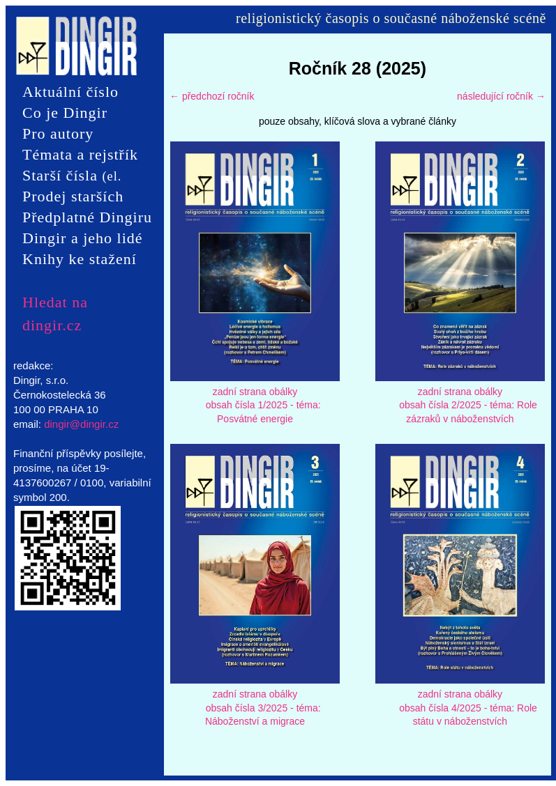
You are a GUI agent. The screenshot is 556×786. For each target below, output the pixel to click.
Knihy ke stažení (79, 259)
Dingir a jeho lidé (82, 238)
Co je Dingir (64, 112)
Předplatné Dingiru (87, 217)
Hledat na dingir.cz (55, 302)
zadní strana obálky (255, 391)
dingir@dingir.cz (81, 424)
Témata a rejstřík (80, 154)
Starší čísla (71, 176)
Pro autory (57, 133)
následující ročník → (501, 96)
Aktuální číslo (70, 91)
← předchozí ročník (212, 96)
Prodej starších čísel (72, 197)
